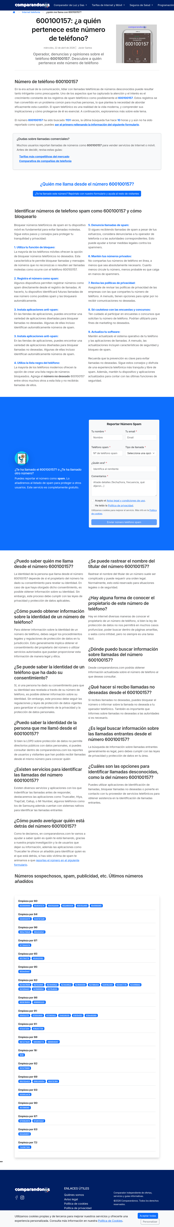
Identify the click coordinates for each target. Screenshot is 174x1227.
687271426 (25, 1042)
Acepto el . (120, 500)
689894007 (53, 1042)
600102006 (53, 905)
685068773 (38, 1042)
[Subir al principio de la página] (1, 1161)
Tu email (131, 431)
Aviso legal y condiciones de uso (126, 500)
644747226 (39, 919)
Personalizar (150, 1221)
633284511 (25, 1134)
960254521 (39, 932)
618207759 (38, 1028)
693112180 (53, 1081)
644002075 (25, 919)
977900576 (25, 945)
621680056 (80, 985)
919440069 (91, 1015)
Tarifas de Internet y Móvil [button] (107, 5)
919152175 (24, 1015)
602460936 (67, 905)
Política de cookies (76, 1203)
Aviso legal (71, 1199)
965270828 (25, 932)
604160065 (96, 905)
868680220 (39, 1002)
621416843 (135, 985)
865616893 (25, 1002)
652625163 (38, 958)
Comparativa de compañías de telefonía (45, 161)
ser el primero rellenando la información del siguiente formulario (97, 124)
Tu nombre (98, 431)
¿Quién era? (99, 462)
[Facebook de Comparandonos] (16, 1197)
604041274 (39, 905)
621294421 (25, 989)
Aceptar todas (148, 1215)
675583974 (25, 1121)
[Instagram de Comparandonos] (22, 1197)
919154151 (77, 1015)
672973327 (39, 1121)
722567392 (25, 1147)
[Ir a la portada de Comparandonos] (32, 1190)
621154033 (52, 989)
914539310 (64, 1015)
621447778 (121, 985)
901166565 (25, 1107)
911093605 (38, 1015)
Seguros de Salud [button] (140, 5)
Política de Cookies (110, 1220)
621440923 (52, 985)
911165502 (51, 1015)
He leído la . (114, 505)
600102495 (82, 905)
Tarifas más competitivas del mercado (44, 156)
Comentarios (99, 476)
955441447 (25, 971)
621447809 (25, 985)
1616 (22, 1055)
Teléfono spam (100, 447)
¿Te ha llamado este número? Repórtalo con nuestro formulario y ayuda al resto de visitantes (87, 193)
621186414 (94, 985)
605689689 (25, 905)
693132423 (25, 1081)
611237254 (25, 1028)
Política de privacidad (120, 505)
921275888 (25, 1068)
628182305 (107, 985)
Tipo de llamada (135, 447)
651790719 (24, 958)
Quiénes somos (74, 1194)
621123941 (38, 985)
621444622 (66, 985)
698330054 (39, 1081)
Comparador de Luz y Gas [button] (69, 5)
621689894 (38, 989)
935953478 (25, 1094)
